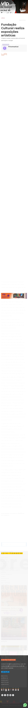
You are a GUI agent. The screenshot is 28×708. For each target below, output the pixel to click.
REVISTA (4, 676)
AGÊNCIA (4, 678)
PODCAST (5, 680)
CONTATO (5, 684)
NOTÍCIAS (5, 682)
